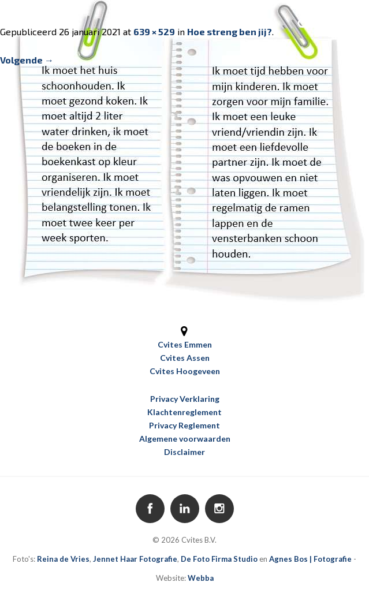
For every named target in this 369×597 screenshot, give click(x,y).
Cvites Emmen (185, 344)
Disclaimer (184, 452)
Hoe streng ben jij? (229, 31)
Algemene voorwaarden (184, 438)
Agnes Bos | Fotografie (310, 559)
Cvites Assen (185, 358)
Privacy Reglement (184, 425)
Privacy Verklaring (184, 399)
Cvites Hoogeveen (185, 371)
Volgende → (27, 59)
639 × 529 (154, 31)
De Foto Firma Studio (219, 559)
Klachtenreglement (184, 412)
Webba (201, 578)
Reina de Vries (63, 559)
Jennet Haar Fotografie (135, 559)
